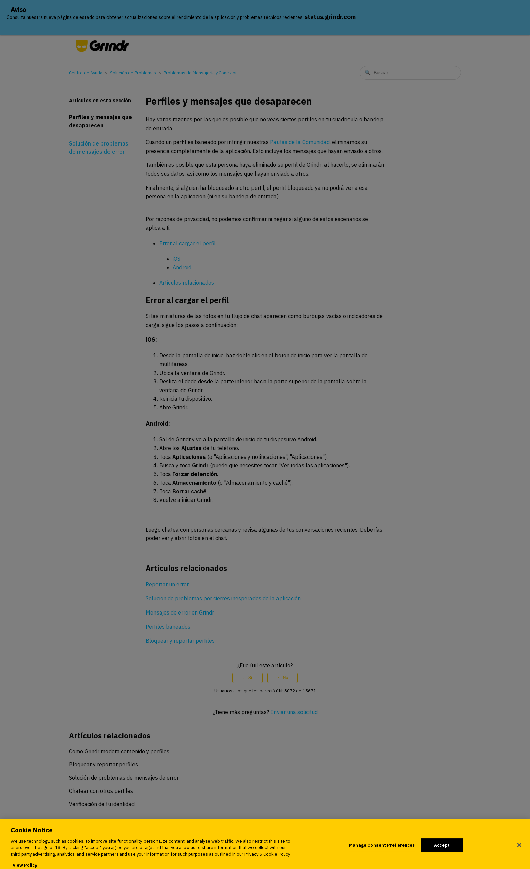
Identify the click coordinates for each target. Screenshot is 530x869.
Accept (442, 848)
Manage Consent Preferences (382, 848)
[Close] (519, 848)
